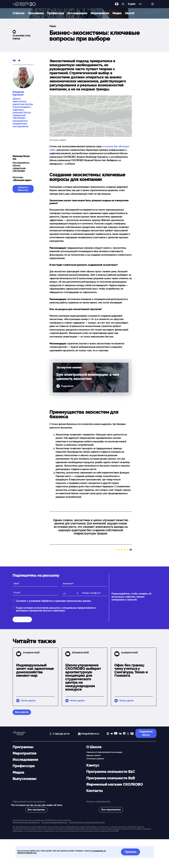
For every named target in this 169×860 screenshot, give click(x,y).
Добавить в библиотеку (23, 188)
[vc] (128, 734)
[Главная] (24, 4)
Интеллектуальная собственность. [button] (26, 822)
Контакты (94, 791)
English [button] (131, 4)
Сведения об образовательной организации (104, 752)
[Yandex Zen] (124, 734)
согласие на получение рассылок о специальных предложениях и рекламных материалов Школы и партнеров (56, 609)
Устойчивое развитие (95, 759)
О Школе (19, 13)
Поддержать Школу (146, 733)
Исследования (77, 13)
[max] (108, 734)
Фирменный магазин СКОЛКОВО (114, 784)
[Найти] (123, 4)
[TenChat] (132, 734)
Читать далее (28, 700)
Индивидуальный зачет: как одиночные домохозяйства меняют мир (35, 670)
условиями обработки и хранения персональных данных (60, 601)
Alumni (129, 13)
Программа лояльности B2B (110, 778)
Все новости (22, 712)
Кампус (92, 765)
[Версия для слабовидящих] (140, 4)
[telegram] (111, 734)
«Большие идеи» (22, 180)
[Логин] (118, 4)
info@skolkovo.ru (90, 733)
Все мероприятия (111, 809)
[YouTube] (115, 734)
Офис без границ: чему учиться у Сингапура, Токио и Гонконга (131, 670)
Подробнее (67, 386)
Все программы (36, 809)
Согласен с (53, 601)
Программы (36, 13)
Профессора (55, 13)
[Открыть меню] (152, 4)
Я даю (56, 609)
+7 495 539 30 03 (60, 733)
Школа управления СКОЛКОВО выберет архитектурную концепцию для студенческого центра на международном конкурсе (83, 677)
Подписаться (22, 619)
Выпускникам (24, 779)
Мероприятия (100, 13)
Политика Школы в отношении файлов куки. (87, 822)
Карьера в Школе (93, 755)
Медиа (117, 13)
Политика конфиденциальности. (54, 822)
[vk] (120, 734)
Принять (130, 852)
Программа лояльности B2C (110, 772)
